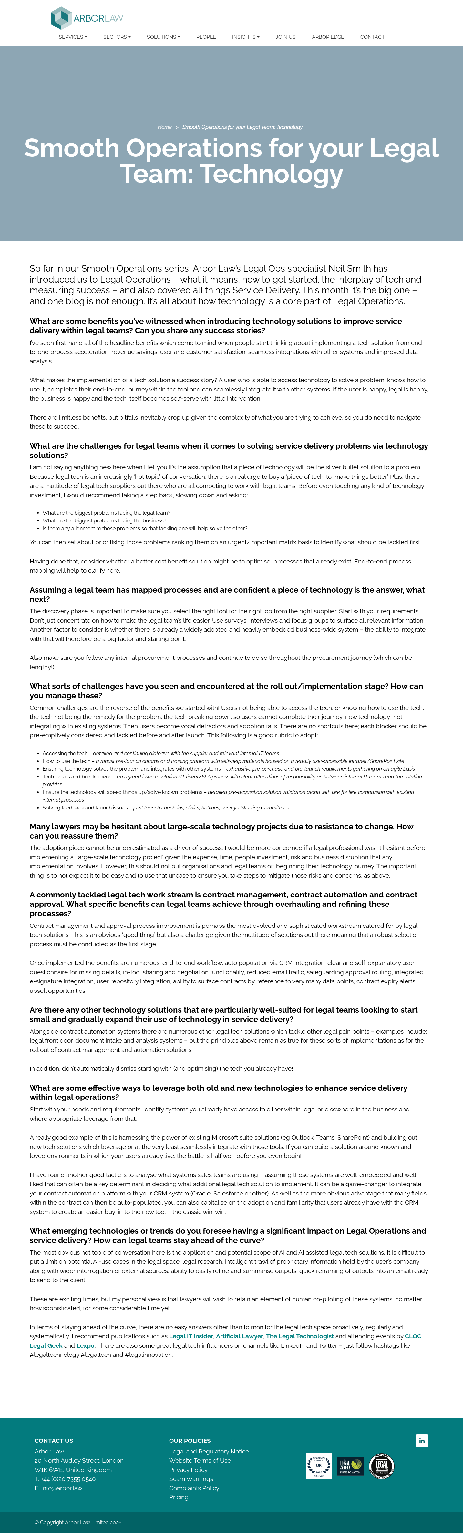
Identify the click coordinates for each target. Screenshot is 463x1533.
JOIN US (286, 37)
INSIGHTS (244, 37)
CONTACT (372, 37)
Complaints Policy (194, 1488)
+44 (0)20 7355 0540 (68, 1478)
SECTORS (115, 37)
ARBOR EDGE (328, 37)
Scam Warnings (191, 1478)
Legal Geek (46, 1345)
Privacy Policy (188, 1469)
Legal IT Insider (191, 1336)
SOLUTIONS (161, 37)
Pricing (179, 1497)
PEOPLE (206, 37)
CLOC (413, 1336)
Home (165, 127)
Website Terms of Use (200, 1460)
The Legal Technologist (300, 1336)
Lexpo (86, 1345)
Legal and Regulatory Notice (209, 1451)
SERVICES (71, 37)
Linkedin (422, 1440)
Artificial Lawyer (239, 1336)
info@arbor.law (61, 1488)
